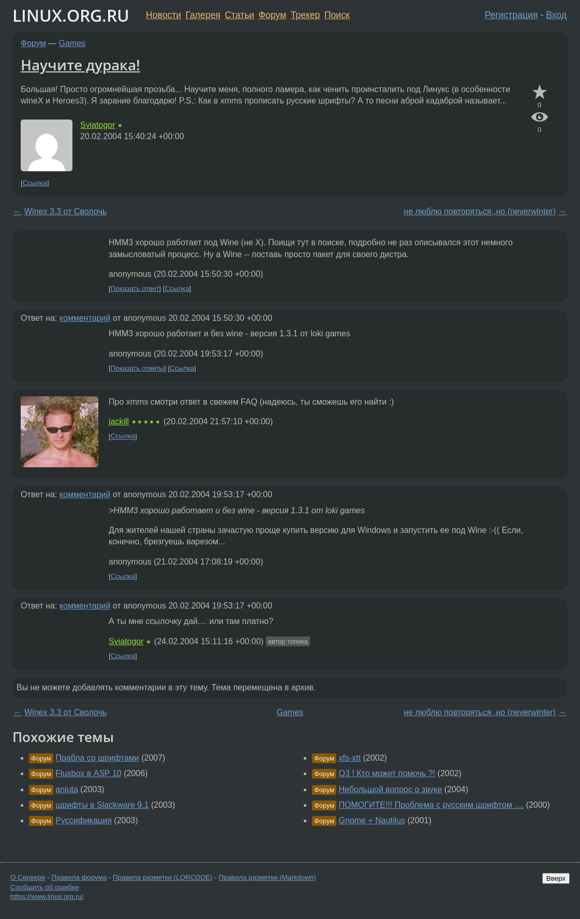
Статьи (239, 15)
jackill (119, 421)
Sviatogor (97, 125)
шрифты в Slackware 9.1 (101, 805)
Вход (556, 15)
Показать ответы (137, 368)
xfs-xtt (350, 757)
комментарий (85, 318)
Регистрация (511, 15)
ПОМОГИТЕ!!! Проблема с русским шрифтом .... (431, 805)
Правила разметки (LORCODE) (163, 877)
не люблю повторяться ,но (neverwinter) (480, 211)
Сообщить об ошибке (44, 887)
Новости (163, 15)
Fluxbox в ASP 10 (88, 773)
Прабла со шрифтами (97, 757)
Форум (272, 15)
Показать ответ (135, 288)
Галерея (203, 15)
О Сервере (28, 877)
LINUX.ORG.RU (70, 15)
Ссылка (35, 183)
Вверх (556, 878)
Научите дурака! (80, 65)
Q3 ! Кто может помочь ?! (387, 773)
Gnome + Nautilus (372, 820)
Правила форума (79, 877)
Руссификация (83, 820)
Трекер (305, 15)
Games (72, 43)
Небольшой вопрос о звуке (390, 789)
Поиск (337, 15)
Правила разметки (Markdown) (267, 877)
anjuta (66, 789)
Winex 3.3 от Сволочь (65, 211)
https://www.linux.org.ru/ (46, 896)
